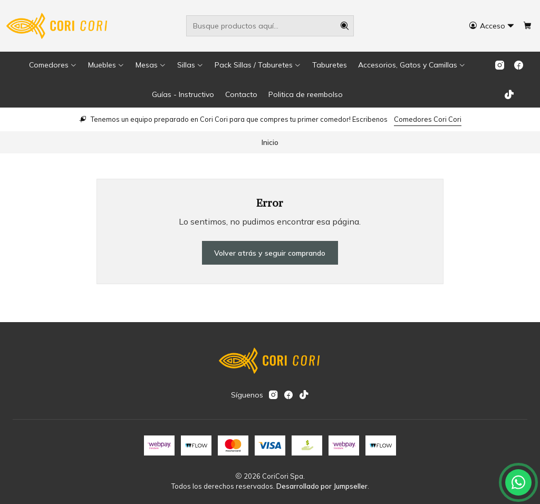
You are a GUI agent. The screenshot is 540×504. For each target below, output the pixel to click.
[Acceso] (491, 26)
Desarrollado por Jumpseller (322, 486)
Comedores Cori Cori (427, 119)
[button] (53, 65)
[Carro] (527, 26)
